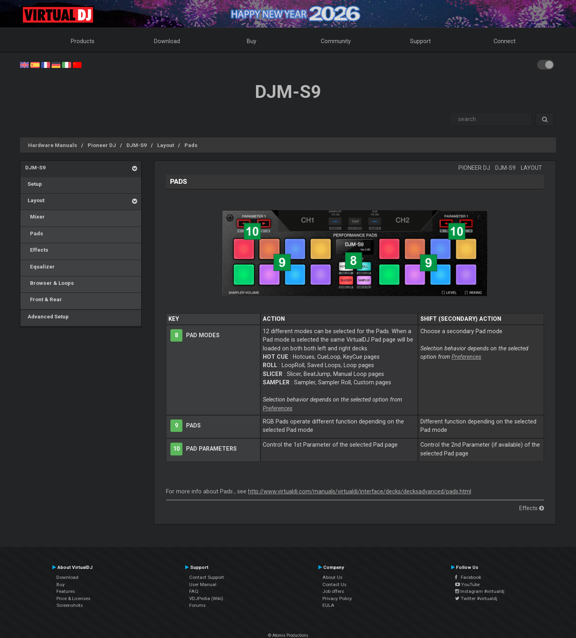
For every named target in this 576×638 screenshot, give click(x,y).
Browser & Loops (49, 283)
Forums (197, 605)
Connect (505, 41)
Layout (165, 145)
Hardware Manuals (52, 145)
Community (336, 41)
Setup (33, 184)
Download (167, 41)
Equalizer (40, 266)
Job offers (333, 591)
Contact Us (334, 584)
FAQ (193, 591)
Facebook (468, 577)
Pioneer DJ (102, 145)
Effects (36, 249)
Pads (191, 145)
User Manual (202, 584)
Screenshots (69, 605)
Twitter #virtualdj (476, 598)
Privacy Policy (337, 598)
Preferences (277, 408)
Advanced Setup (47, 316)
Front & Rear (43, 299)
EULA (328, 605)
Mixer (35, 216)
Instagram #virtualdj (479, 591)
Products (82, 41)
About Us (332, 577)
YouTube (467, 584)
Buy (251, 41)
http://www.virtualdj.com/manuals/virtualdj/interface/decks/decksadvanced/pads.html (359, 491)
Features (65, 591)
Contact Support (206, 577)
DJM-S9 (136, 145)
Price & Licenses (73, 598)
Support (420, 41)
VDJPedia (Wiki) (206, 598)
